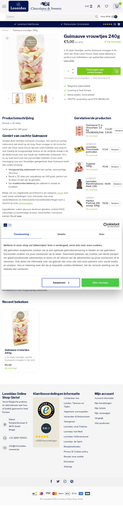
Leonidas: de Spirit (73, 441)
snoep (60, 192)
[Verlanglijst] (7, 38)
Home (5, 30)
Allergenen (69, 421)
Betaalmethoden (72, 446)
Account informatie (104, 398)
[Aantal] (69, 71)
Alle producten (102, 423)
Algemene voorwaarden (76, 411)
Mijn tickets (100, 408)
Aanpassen (61, 282)
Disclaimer (69, 461)
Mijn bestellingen (103, 403)
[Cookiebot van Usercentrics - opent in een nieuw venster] (105, 225)
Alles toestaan (100, 282)
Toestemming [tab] (21, 234)
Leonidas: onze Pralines (75, 426)
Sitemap (68, 466)
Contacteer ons (71, 398)
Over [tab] (101, 234)
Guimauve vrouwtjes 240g (25, 30)
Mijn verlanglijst (102, 413)
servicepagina (25, 203)
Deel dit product (101, 78)
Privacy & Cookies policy (76, 451)
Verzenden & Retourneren (77, 416)
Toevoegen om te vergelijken (77, 78)
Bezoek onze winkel (74, 456)
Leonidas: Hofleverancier (76, 436)
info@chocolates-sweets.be (18, 448)
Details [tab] (61, 234)
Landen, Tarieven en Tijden (74, 405)
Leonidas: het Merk (73, 431)
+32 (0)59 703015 (18, 437)
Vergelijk (99, 418)
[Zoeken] (96, 16)
